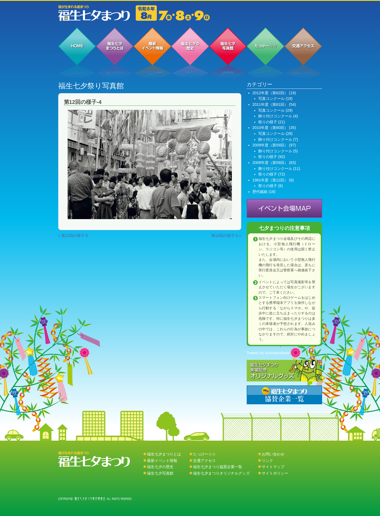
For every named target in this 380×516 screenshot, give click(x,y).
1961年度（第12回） (270, 180)
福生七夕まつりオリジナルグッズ (221, 473)
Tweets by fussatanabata (268, 353)
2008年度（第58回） (270, 162)
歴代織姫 (259, 191)
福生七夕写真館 (160, 473)
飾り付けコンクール (275, 116)
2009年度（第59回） (270, 145)
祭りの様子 (267, 122)
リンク (267, 460)
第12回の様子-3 (224, 235)
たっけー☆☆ (204, 454)
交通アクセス (204, 460)
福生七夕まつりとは (164, 454)
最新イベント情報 (162, 460)
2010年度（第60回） (270, 127)
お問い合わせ (273, 454)
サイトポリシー (275, 473)
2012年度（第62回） (270, 93)
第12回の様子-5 (74, 235)
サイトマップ (273, 467)
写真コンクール (271, 98)
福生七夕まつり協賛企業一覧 (217, 467)
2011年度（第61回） (270, 104)
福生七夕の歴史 (160, 467)
